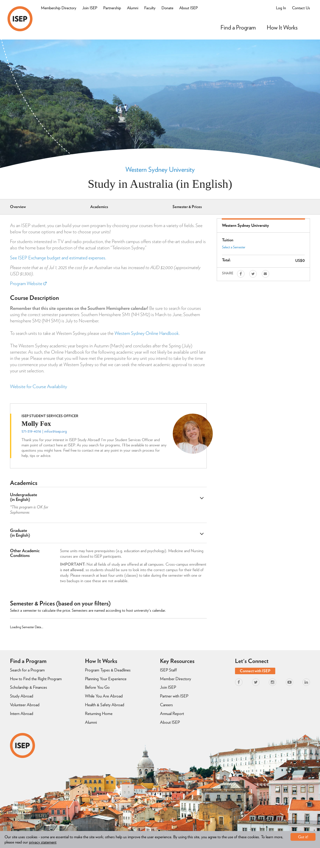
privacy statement (42, 842)
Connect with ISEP (255, 670)
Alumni (132, 8)
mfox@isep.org (55, 431)
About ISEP (188, 8)
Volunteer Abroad (25, 704)
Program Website (28, 283)
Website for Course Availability (38, 386)
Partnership (112, 8)
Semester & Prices (187, 206)
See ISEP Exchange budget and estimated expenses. (58, 258)
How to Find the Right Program (36, 678)
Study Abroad (21, 695)
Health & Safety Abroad (104, 704)
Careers (166, 704)
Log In (281, 8)
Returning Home (98, 713)
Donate (167, 8)
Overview (18, 206)
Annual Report (172, 713)
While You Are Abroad (104, 695)
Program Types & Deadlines (107, 669)
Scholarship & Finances (28, 687)
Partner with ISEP (174, 695)
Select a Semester (233, 247)
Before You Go (97, 687)
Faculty (150, 8)
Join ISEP (89, 8)
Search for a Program (27, 669)
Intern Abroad (21, 713)
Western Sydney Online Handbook (146, 333)
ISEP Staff (168, 669)
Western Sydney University (160, 169)
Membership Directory (58, 8)
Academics (99, 206)
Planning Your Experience (105, 678)
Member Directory (175, 678)
